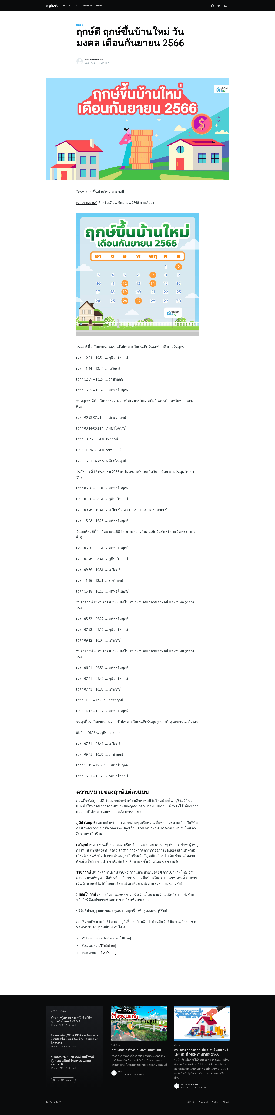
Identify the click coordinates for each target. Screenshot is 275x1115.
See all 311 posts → (63, 1075)
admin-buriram (94, 59)
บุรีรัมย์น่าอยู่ (107, 945)
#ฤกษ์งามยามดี (87, 203)
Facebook (204, 1102)
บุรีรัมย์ (79, 25)
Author (87, 5)
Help (99, 5)
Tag (76, 5)
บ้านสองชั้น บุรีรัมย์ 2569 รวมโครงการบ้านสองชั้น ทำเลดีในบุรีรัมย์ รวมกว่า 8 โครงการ (74, 1034)
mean (121, 1067)
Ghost (226, 1102)
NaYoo (49, 1102)
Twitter (215, 1102)
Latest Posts (188, 1102)
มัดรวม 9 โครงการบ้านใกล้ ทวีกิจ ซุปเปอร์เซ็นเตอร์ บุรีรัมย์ (71, 1014)
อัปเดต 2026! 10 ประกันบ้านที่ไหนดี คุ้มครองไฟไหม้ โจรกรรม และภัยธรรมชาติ (72, 1055)
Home (66, 5)
